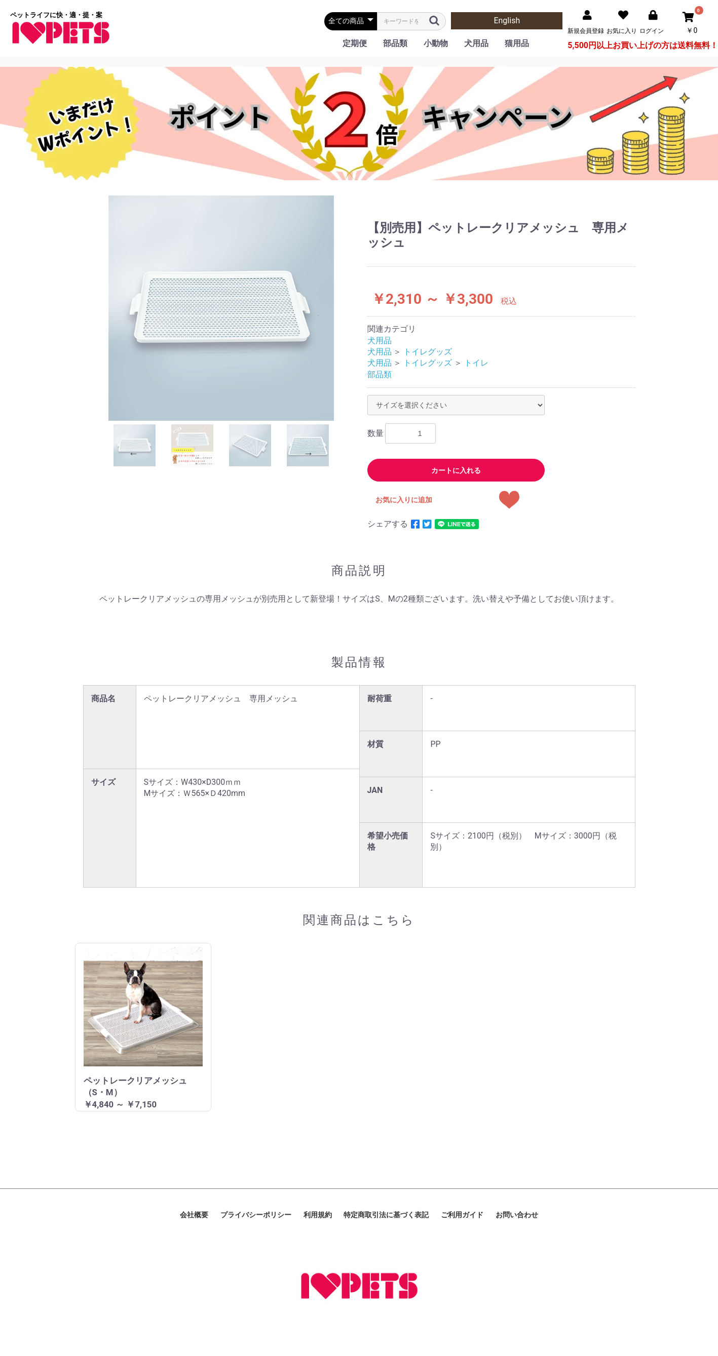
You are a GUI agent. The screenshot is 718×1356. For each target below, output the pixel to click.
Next (308, 453)
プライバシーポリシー (255, 1215)
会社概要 (194, 1215)
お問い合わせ (517, 1215)
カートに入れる (456, 470)
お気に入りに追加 (403, 500)
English (507, 20)
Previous (133, 453)
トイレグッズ (427, 351)
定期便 (355, 43)
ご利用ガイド (462, 1215)
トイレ (476, 363)
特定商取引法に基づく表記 (386, 1215)
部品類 (395, 43)
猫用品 (517, 43)
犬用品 (476, 43)
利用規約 (318, 1215)
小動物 (436, 43)
